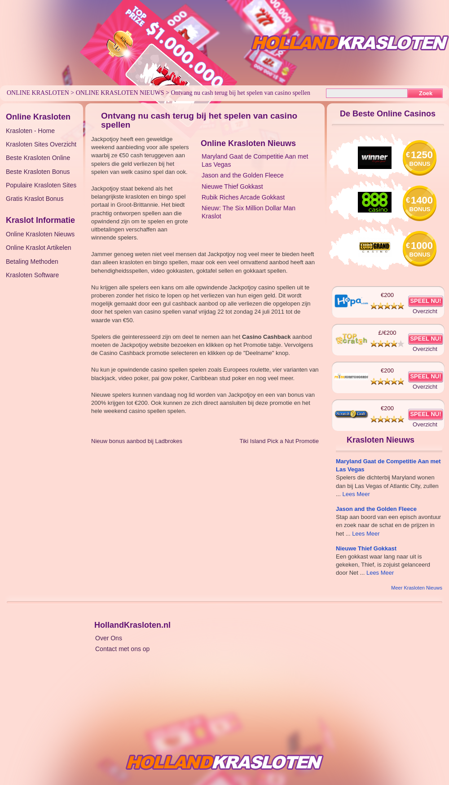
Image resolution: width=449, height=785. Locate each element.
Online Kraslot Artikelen (38, 247)
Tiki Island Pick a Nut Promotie (279, 441)
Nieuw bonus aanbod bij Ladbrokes (136, 441)
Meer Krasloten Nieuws (416, 587)
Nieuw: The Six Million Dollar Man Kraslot (248, 212)
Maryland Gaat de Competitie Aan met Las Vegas (255, 160)
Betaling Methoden (32, 261)
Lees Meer (356, 494)
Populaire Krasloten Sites (41, 185)
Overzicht (425, 311)
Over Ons (108, 638)
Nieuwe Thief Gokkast (232, 186)
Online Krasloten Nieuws (120, 92)
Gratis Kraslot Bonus (34, 198)
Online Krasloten (38, 92)
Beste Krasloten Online (38, 157)
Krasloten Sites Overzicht (41, 144)
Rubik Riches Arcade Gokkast (243, 197)
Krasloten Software (32, 275)
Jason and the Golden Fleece (243, 175)
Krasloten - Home (30, 130)
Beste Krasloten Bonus (38, 171)
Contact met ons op (122, 648)
